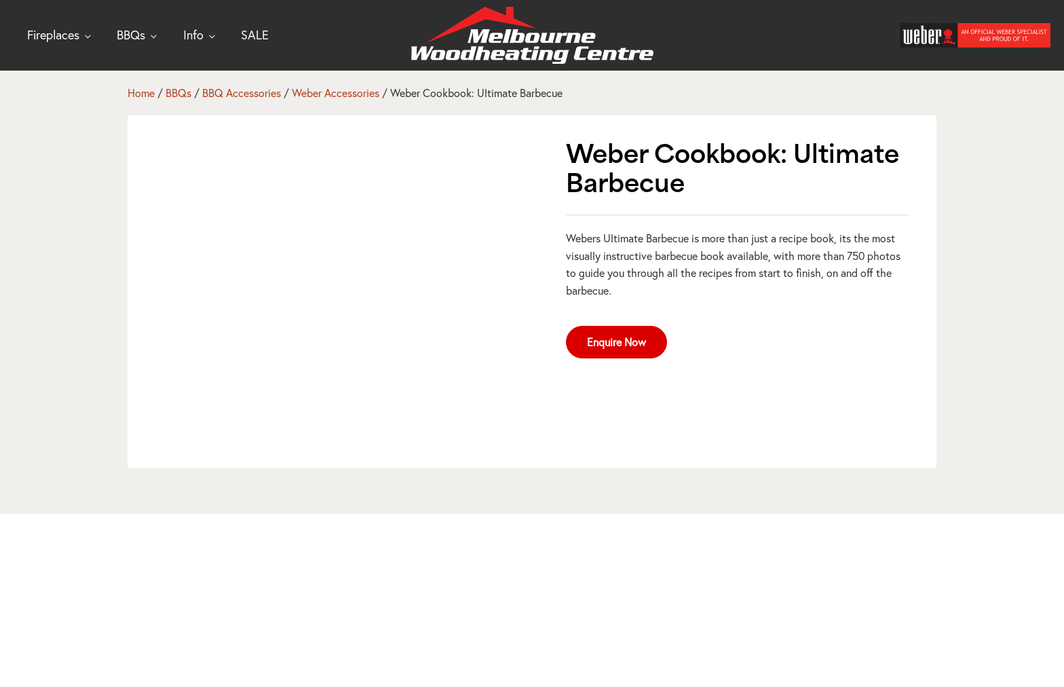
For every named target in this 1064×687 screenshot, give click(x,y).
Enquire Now (616, 342)
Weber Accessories (335, 93)
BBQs (131, 34)
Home (141, 93)
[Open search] (875, 35)
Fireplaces (53, 34)
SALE (255, 34)
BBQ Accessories (241, 93)
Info (193, 34)
